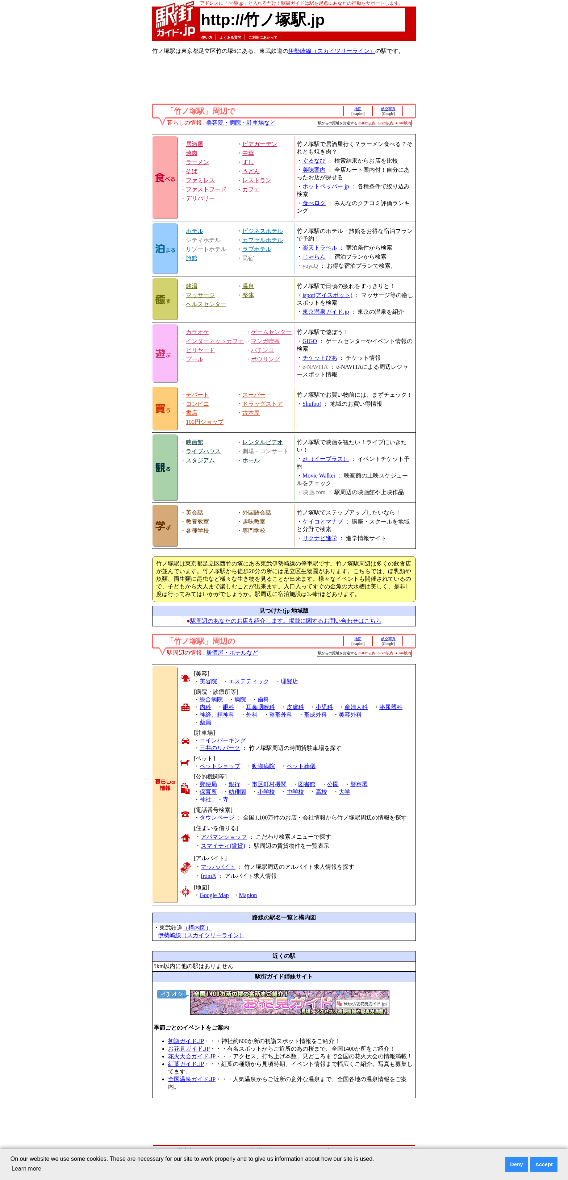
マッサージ (200, 295)
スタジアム (200, 460)
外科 (252, 715)
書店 (191, 413)
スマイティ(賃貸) (223, 846)
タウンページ (217, 817)
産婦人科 (356, 707)
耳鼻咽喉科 (260, 707)
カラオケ (197, 332)
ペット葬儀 (301, 766)
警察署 (359, 784)
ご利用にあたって (262, 37)
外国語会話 (256, 512)
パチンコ (262, 350)
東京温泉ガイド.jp (325, 312)
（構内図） (197, 928)
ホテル (194, 231)
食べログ (314, 203)
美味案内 (314, 170)
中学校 (295, 792)
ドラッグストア (262, 404)
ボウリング (265, 359)
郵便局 (208, 784)
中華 (248, 153)
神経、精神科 (217, 715)
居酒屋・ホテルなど (232, 653)
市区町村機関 (269, 784)
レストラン (256, 180)
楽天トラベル (319, 248)
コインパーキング (223, 740)
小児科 (324, 707)
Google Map (214, 895)
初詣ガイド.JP (186, 1041)
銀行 (234, 784)
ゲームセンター (271, 332)
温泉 (248, 286)
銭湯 (191, 286)
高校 (321, 792)
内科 (205, 707)
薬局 (205, 722)
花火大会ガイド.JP (192, 1056)
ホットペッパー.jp (325, 186)
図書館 (307, 784)
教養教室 (197, 521)
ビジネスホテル (262, 231)
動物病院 (263, 766)
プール (194, 359)
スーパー (254, 395)
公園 (333, 784)
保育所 (208, 792)
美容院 (208, 681)
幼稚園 (237, 792)
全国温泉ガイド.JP (192, 1079)
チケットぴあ (319, 358)
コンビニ (197, 404)
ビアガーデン (259, 144)
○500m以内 (367, 123)
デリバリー (200, 198)
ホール (251, 460)
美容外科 (350, 715)
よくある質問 (230, 37)
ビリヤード (200, 350)
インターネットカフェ (215, 341)
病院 (240, 699)
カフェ (251, 189)
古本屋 (251, 413)
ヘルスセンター (206, 304)
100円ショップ (205, 422)
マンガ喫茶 (265, 341)
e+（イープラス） (325, 459)
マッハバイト (218, 867)
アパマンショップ (224, 837)
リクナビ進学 (319, 538)
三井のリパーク (220, 748)
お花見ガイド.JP (189, 1049)
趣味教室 (254, 521)
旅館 (191, 258)
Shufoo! (311, 404)
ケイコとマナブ (322, 521)
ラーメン (197, 162)
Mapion (248, 895)
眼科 (228, 707)
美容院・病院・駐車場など (241, 123)
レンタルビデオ (262, 442)
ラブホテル (256, 249)
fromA (208, 876)
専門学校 (254, 531)
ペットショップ (220, 766)
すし (248, 162)
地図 (358, 109)
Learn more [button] (26, 1169)
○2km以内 (385, 123)
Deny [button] (516, 1164)
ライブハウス (203, 451)
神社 (205, 799)
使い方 (206, 37)
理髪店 (289, 681)
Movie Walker (318, 475)
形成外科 (315, 715)
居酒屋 (194, 144)
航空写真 (388, 109)
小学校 (266, 792)
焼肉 (191, 153)
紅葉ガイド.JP (186, 1064)
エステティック (249, 681)
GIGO (309, 341)
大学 (344, 792)
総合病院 (211, 699)
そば (191, 171)
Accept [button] (544, 1164)
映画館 (194, 442)
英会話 (194, 512)
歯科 (263, 699)
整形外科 (280, 715)
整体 (248, 295)
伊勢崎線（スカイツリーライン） (331, 51)
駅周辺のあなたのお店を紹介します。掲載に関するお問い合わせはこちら (285, 621)
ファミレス (200, 180)
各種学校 (197, 531)
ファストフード (206, 189)
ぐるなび (314, 161)
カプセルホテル (262, 240)
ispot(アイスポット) (327, 295)
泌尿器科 (390, 707)
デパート (197, 395)
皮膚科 (295, 707)
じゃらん (314, 257)
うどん (251, 171)
